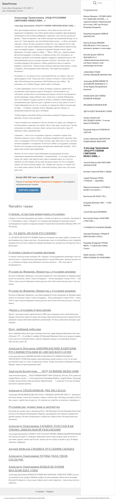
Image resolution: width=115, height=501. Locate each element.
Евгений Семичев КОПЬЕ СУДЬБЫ (97, 172)
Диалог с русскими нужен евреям (30, 309)
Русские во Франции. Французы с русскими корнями (42, 271)
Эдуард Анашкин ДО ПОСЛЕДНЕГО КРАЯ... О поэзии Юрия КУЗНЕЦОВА (96, 120)
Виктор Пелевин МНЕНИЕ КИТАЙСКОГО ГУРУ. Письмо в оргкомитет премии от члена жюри (97, 45)
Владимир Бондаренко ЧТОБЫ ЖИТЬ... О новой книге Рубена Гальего (95, 245)
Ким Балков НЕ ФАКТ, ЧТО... (95, 196)
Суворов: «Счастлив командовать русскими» (37, 213)
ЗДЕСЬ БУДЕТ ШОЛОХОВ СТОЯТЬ (97, 111)
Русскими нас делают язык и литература (34, 406)
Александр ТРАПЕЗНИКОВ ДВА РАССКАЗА (37, 390)
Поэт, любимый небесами (25, 329)
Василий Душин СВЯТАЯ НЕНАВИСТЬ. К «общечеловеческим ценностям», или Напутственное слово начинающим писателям (96, 60)
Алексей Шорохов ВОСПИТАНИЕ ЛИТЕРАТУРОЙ (92, 498)
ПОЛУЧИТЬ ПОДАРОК (28, 190)
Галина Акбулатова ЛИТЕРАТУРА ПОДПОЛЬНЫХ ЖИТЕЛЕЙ (24, 498)
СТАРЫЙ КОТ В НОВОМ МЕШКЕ (97, 227)
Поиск (97, 3)
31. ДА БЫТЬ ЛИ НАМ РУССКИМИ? (33, 233)
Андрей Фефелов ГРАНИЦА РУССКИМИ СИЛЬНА (41, 448)
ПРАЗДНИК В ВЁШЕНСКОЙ (95, 105)
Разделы (50, 492)
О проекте (40, 492)
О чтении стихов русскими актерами (32, 252)
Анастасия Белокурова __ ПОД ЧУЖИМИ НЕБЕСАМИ (44, 371)
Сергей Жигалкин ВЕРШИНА (95, 212)
